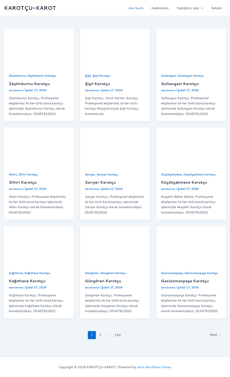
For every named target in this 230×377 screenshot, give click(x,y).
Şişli (88, 76)
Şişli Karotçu (102, 76)
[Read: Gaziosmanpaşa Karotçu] (191, 245)
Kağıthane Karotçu (39, 273)
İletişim (217, 8)
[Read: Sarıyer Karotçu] (115, 146)
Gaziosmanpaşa (172, 273)
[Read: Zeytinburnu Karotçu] (39, 48)
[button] (204, 8)
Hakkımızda (163, 8)
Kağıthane (16, 273)
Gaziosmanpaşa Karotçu (186, 285)
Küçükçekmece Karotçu (202, 174)
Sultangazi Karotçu (192, 76)
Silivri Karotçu (29, 174)
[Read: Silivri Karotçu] (39, 146)
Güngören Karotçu (114, 273)
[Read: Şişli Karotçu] (115, 48)
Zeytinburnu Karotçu (44, 76)
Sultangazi (169, 76)
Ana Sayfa (141, 8)
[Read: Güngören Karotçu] (115, 245)
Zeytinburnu (18, 76)
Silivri (13, 174)
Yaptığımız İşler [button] (192, 8)
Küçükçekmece (172, 174)
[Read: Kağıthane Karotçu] (39, 245)
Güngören (92, 273)
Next (215, 339)
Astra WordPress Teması (154, 367)
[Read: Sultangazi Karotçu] (191, 48)
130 (117, 339)
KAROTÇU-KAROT (30, 7)
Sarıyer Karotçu (108, 174)
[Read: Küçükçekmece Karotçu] (191, 146)
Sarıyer (90, 174)
